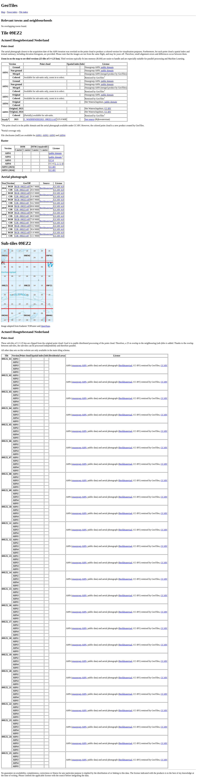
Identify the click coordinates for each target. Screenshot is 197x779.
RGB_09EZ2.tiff (22, 186)
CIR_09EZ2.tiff (22, 190)
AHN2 (45, 135)
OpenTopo (45, 326)
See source (89, 119)
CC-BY (107, 108)
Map (3, 12)
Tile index (23, 12)
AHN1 (39, 135)
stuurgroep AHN (79, 365)
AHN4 (62, 135)
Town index (12, 12)
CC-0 (51, 160)
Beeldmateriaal (46, 188)
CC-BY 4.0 (59, 186)
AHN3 (52, 135)
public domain (107, 67)
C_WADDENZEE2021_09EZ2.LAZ (40, 119)
